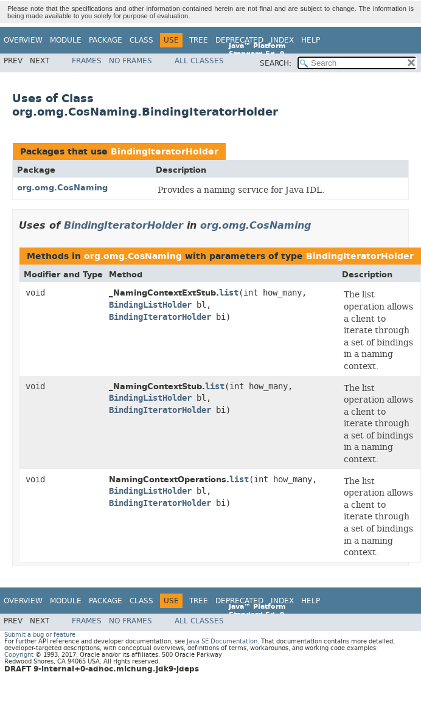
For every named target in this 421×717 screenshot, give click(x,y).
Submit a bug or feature (39, 634)
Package (105, 40)
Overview (23, 40)
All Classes (199, 61)
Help (310, 40)
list (228, 293)
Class (141, 40)
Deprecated (239, 40)
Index (282, 40)
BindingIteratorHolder (164, 152)
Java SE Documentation (222, 641)
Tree (198, 40)
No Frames (130, 61)
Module (66, 40)
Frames (87, 61)
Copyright (18, 654)
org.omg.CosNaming (62, 187)
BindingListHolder (150, 305)
